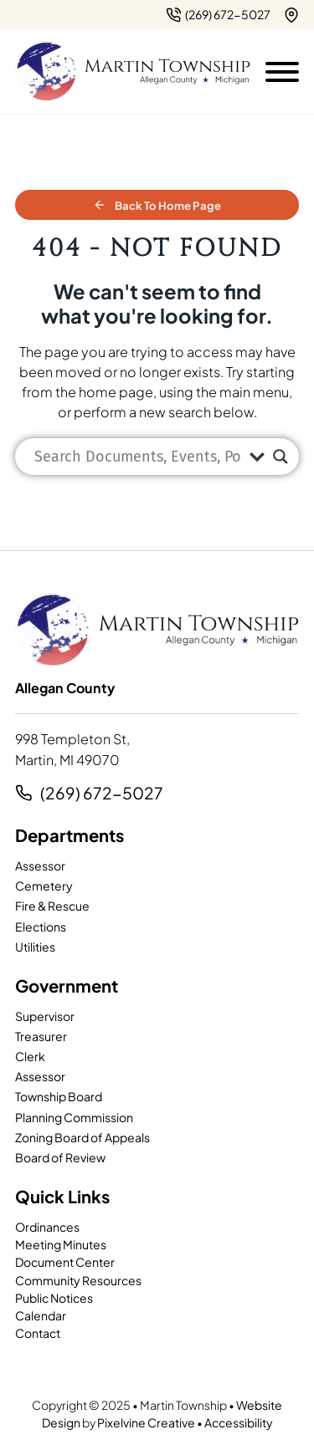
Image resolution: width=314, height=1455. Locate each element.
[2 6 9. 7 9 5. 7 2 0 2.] (218, 14)
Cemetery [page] (44, 885)
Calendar (40, 1315)
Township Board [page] (58, 1096)
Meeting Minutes (60, 1244)
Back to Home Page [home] (157, 205)
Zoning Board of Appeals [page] (82, 1137)
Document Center (65, 1261)
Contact (37, 1332)
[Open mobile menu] (282, 68)
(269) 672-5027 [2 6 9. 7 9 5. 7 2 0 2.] (101, 793)
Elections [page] (40, 926)
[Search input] (137, 456)
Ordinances (47, 1226)
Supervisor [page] (45, 1016)
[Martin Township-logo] (132, 72)
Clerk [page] (30, 1056)
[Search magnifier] (280, 456)
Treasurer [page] (41, 1036)
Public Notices (54, 1297)
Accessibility (238, 1422)
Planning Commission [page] (74, 1117)
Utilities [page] (35, 946)
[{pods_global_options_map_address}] (291, 15)
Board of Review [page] (60, 1157)
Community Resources (78, 1280)
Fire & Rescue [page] (52, 905)
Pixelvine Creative (146, 1422)
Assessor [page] (40, 865)
